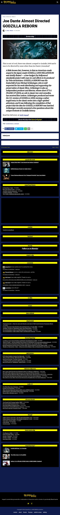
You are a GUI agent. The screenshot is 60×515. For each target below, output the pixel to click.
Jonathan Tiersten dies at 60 (10, 191)
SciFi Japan (24, 115)
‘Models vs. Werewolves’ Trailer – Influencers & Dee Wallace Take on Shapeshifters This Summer (26, 346)
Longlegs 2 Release (7, 192)
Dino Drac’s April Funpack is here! (11, 403)
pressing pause (6, 423)
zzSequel (16, 123)
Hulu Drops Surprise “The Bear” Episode (12, 359)
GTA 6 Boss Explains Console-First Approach (13, 356)
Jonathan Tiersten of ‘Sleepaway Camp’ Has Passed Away (17, 328)
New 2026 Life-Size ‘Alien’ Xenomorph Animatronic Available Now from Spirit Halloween (24, 377)
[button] (2, 2)
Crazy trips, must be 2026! (9, 420)
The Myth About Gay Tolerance (10, 387)
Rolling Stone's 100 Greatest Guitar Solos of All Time (15, 391)
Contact (15, 512)
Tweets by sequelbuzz (8, 230)
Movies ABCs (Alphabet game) (10, 393)
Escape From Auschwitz (9, 388)
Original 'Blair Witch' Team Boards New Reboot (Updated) (25, 162)
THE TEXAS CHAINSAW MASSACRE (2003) (13, 194)
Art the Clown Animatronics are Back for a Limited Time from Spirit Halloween (22, 376)
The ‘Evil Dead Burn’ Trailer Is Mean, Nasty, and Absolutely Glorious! (19, 331)
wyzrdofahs (8, 288)
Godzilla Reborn (11, 16)
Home (4, 16)
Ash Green (7, 277)
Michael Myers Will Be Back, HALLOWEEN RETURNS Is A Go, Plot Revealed (17, 279)
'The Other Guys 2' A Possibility (18, 455)
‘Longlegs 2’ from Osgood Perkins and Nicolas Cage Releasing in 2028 (20, 340)
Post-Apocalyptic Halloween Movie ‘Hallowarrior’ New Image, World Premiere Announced (24, 374)
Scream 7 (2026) (7, 437)
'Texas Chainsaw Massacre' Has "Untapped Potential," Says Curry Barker (28, 175)
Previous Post (6, 147)
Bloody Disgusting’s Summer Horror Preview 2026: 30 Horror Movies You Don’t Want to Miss (25, 345)
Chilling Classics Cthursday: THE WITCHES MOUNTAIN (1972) (17, 417)
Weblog (45, 512)
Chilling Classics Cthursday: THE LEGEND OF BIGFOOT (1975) (17, 419)
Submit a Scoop (37, 512)
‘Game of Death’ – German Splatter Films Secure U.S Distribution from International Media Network (27, 342)
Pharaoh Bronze (9, 272)
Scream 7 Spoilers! (7, 436)
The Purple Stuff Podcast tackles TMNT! (13, 402)
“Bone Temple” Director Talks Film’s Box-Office (14, 357)
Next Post (55, 147)
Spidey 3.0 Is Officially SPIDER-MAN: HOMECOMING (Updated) (26, 461)
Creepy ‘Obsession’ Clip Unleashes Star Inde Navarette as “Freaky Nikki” (20, 326)
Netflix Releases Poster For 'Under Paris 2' (21, 169)
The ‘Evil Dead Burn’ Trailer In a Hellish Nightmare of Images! (17, 330)
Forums (25, 512)
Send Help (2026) (7, 439)
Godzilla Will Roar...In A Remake (18, 448)
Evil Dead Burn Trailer (8, 187)
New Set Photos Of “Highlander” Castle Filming (14, 362)
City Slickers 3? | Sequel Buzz (8, 269)
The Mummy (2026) (8, 433)
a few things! (6, 422)
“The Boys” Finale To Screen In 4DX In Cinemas (14, 360)
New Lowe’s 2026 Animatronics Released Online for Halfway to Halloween (21, 371)
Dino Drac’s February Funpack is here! (12, 408)
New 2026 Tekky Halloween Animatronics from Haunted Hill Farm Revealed (21, 373)
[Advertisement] (30, 9)
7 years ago (17, 290)
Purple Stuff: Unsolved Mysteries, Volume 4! (13, 406)
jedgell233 (8, 267)
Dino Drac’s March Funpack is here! (11, 405)
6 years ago (35, 279)
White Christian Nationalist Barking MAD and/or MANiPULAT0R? (18, 390)
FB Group (30, 512)
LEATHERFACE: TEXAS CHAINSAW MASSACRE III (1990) (14, 285)
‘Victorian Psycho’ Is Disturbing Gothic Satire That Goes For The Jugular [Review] (22, 343)
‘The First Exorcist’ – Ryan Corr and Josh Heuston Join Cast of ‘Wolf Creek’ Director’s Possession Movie (28, 323)
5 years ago (17, 269)
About (20, 512)
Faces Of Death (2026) (8, 434)
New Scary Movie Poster (9, 189)
